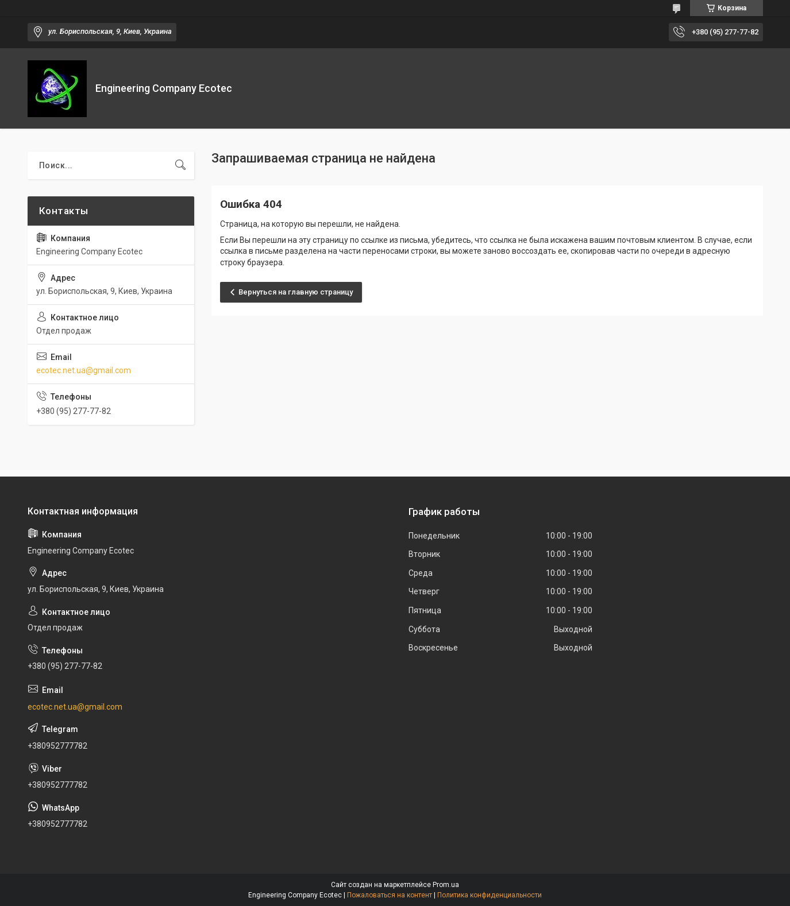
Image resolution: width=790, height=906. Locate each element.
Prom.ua (446, 885)
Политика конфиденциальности (489, 895)
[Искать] (180, 165)
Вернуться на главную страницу (295, 292)
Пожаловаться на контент (389, 895)
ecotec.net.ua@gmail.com (83, 370)
